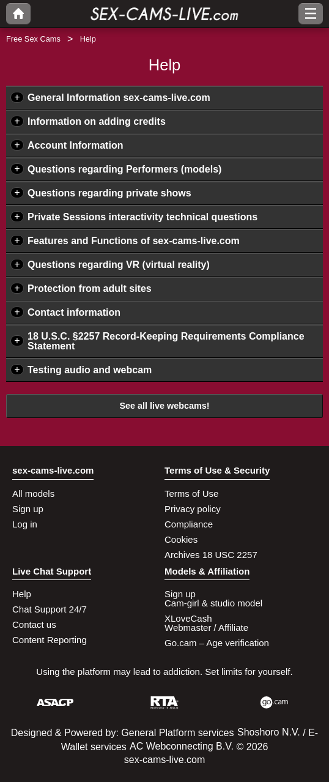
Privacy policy (192, 509)
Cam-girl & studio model (213, 603)
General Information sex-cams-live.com (119, 97)
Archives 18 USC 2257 (210, 554)
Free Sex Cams (33, 38)
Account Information (75, 145)
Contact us (34, 624)
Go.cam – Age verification (216, 643)
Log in (24, 524)
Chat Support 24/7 (49, 609)
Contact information (74, 312)
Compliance (188, 524)
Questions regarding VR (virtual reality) (119, 264)
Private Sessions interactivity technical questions (142, 217)
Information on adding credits (97, 121)
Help (21, 594)
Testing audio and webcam (90, 370)
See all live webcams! (164, 406)
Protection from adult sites (90, 288)
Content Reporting (49, 640)
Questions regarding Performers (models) (124, 169)
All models (33, 493)
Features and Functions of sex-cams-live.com (134, 241)
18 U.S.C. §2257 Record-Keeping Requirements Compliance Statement (166, 341)
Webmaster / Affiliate (206, 627)
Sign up (27, 509)
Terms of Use (191, 493)
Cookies (181, 539)
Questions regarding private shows (109, 193)
